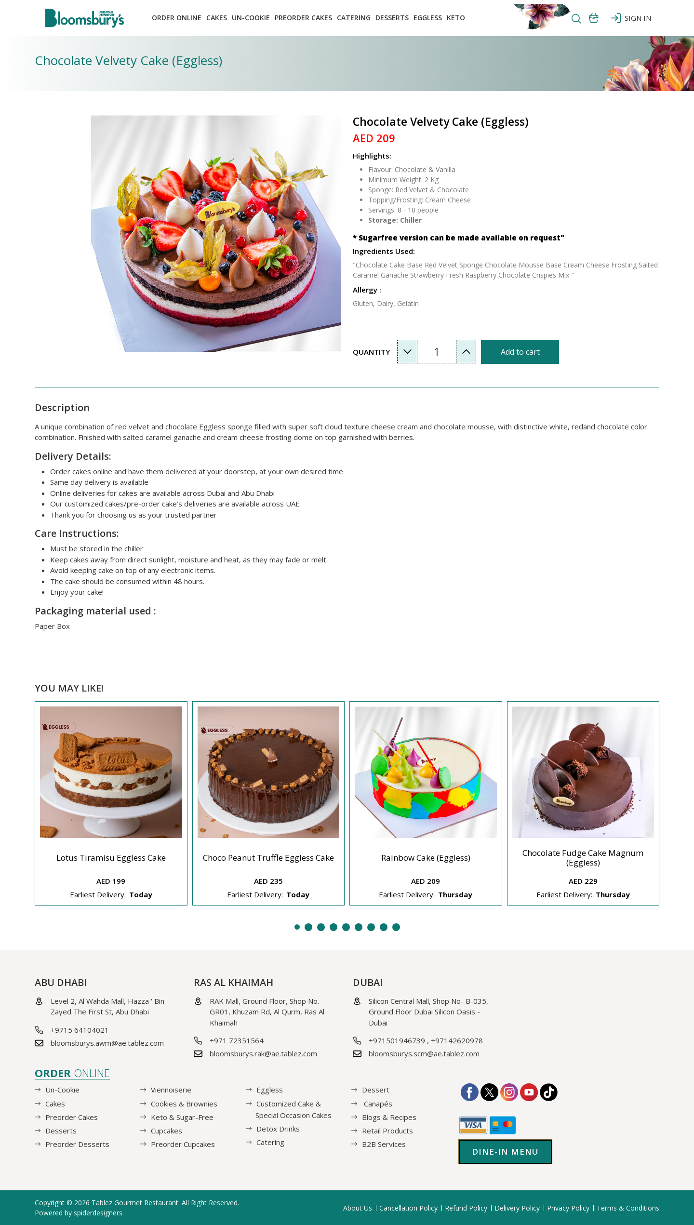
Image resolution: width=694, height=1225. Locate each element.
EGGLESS (428, 17)
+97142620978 (457, 1040)
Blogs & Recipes (389, 1117)
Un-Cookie (251, 17)
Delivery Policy (517, 1207)
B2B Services (384, 1144)
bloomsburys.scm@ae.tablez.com (424, 1053)
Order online (176, 17)
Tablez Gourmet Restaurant (135, 1202)
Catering (354, 17)
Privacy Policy (568, 1207)
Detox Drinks (278, 1128)
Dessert (375, 1089)
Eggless (269, 1089)
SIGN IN (631, 18)
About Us (357, 1207)
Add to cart (520, 351)
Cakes (216, 17)
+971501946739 (397, 1040)
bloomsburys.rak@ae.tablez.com (263, 1053)
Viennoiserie (171, 1089)
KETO (456, 17)
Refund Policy (466, 1207)
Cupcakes (166, 1130)
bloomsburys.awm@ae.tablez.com (107, 1043)
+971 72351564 (237, 1040)
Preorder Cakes (303, 17)
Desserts (392, 17)
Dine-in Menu (505, 1151)
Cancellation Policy (408, 1207)
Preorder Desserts (77, 1144)
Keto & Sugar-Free (182, 1117)
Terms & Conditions (628, 1207)
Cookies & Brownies (184, 1103)
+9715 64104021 (80, 1030)
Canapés (377, 1103)
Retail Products (387, 1130)
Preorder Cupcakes (183, 1144)
